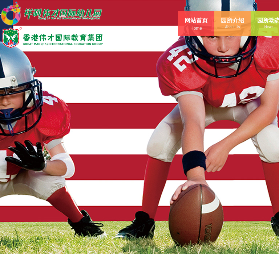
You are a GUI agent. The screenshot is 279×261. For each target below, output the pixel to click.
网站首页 (196, 20)
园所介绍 (232, 20)
